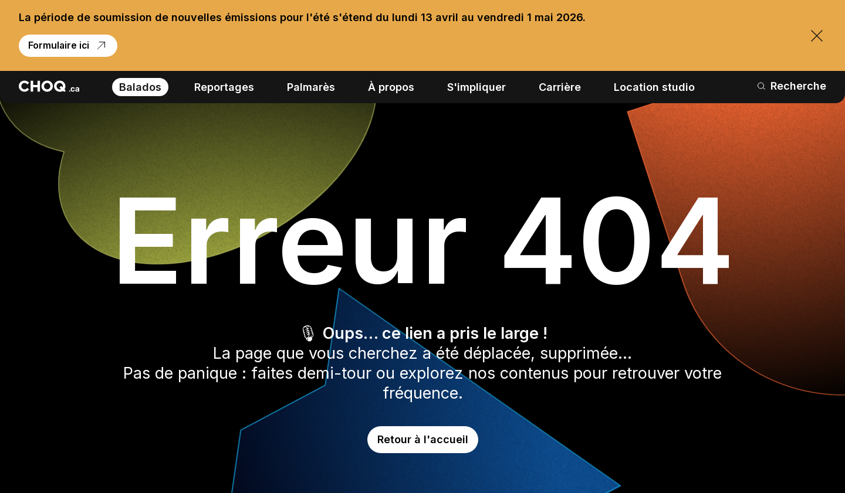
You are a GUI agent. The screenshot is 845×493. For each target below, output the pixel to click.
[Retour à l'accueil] (49, 86)
